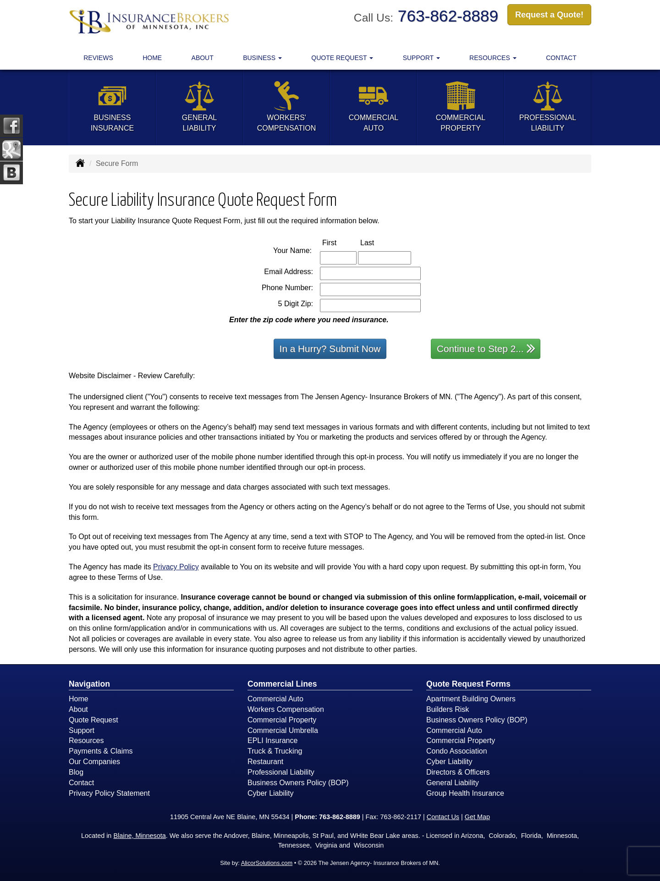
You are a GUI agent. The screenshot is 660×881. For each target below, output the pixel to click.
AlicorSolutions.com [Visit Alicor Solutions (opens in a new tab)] (266, 862)
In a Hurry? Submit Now (330, 348)
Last (376, 242)
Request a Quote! (549, 15)
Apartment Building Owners (471, 699)
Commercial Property (282, 720)
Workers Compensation (286, 709)
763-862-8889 (448, 16)
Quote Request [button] (342, 57)
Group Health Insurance (465, 793)
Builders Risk (447, 709)
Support (81, 730)
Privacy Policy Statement (109, 793)
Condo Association (456, 751)
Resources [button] (493, 57)
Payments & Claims (101, 751)
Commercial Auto (275, 699)
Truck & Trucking (275, 751)
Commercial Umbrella (283, 730)
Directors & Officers (458, 772)
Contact (561, 57)
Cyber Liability (270, 793)
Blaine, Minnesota (139, 835)
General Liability (452, 783)
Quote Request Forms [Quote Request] (468, 683)
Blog (76, 772)
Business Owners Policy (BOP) (298, 783)
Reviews (98, 57)
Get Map (477, 816)
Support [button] (421, 57)
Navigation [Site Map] (89, 683)
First (339, 242)
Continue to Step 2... (486, 348)
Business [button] (262, 57)
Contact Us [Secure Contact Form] (443, 816)
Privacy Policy (176, 567)
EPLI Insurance (272, 740)
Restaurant (265, 761)
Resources (86, 740)
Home (152, 57)
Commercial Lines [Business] (282, 683)
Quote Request (93, 720)
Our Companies (94, 761)
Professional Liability (281, 772)
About (203, 57)
